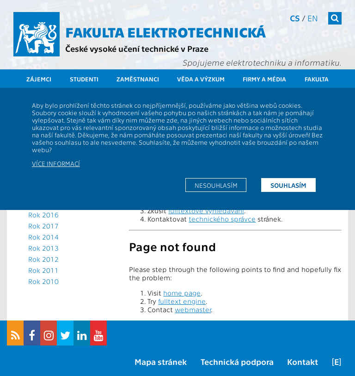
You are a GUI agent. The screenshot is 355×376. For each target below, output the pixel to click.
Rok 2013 (43, 248)
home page (182, 293)
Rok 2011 (43, 270)
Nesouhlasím (216, 185)
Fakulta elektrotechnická (165, 31)
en (312, 18)
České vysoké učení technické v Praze (136, 48)
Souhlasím (288, 185)
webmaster (193, 309)
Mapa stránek (161, 361)
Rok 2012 (43, 259)
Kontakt (302, 361)
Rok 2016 (43, 214)
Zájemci (38, 78)
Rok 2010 (43, 281)
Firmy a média (264, 78)
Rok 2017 (43, 226)
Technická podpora (237, 361)
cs (295, 18)
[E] (336, 361)
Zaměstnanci (137, 78)
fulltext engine (182, 301)
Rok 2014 (43, 237)
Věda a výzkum (201, 78)
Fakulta (317, 78)
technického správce (222, 219)
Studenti (84, 78)
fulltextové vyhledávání (206, 210)
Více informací (56, 163)
